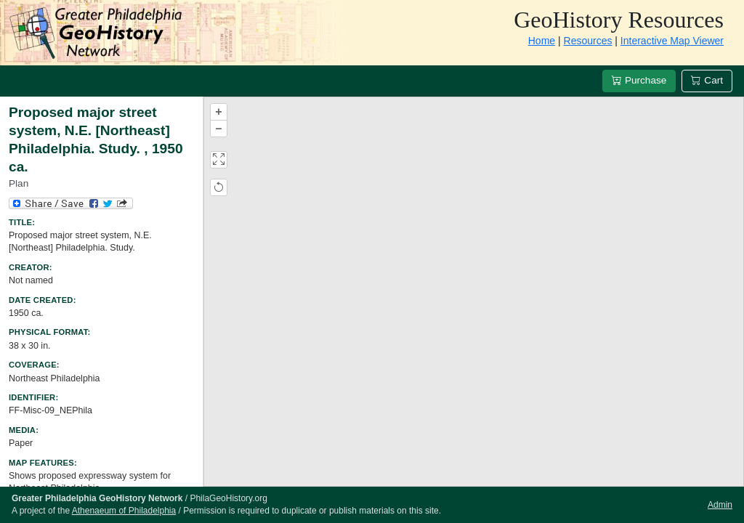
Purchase (639, 80)
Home (541, 40)
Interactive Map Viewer (672, 40)
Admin (720, 505)
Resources (588, 40)
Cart (707, 80)
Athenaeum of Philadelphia (124, 511)
